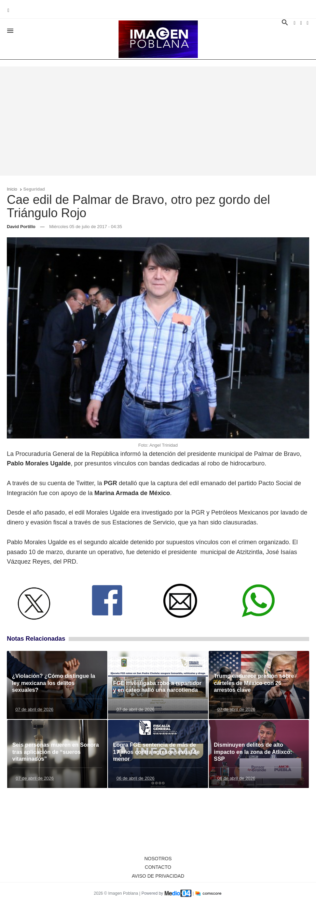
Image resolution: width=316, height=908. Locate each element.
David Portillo (21, 226)
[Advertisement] (158, 121)
